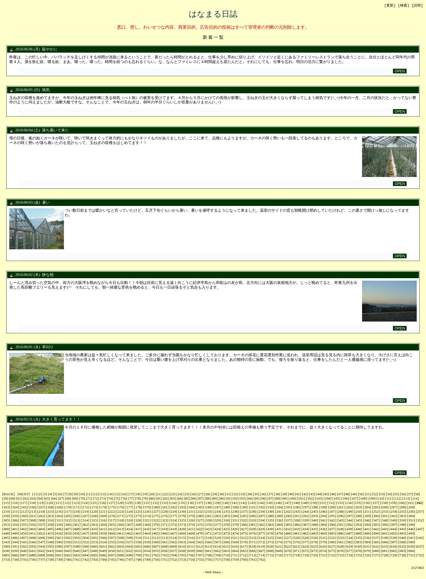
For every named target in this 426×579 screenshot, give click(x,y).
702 (155, 555)
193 (270, 507)
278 (182, 516)
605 (138, 547)
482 (305, 534)
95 (256, 499)
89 (214, 499)
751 (164, 560)
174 (103, 507)
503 (76, 538)
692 (67, 555)
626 (323, 547)
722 (331, 555)
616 (235, 547)
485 (332, 534)
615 (226, 547)
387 (305, 525)
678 (358, 551)
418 (164, 529)
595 (50, 547)
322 (155, 520)
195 (287, 507)
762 (261, 560)
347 (375, 520)
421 (191, 529)
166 (32, 507)
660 (199, 551)
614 (217, 547)
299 (367, 516)
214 (41, 512)
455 (67, 534)
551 (76, 542)
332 (243, 520)
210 (6, 512)
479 (279, 534)
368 (138, 525)
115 (6, 503)
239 (261, 512)
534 (349, 538)
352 (419, 520)
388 (314, 525)
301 (384, 516)
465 (155, 534)
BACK (8, 494)
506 (103, 538)
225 (138, 512)
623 (296, 547)
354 (15, 525)
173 (94, 507)
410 (94, 529)
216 (58, 512)
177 (129, 507)
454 (59, 534)
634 (393, 547)
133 (164, 503)
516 (191, 538)
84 (179, 499)
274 (147, 516)
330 (226, 520)
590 (6, 547)
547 (41, 542)
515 (182, 538)
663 (226, 551)
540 (402, 538)
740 (67, 560)
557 (129, 542)
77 (131, 499)
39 (284, 494)
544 (15, 542)
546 (32, 542)
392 (349, 525)
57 (410, 494)
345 (358, 520)
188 (226, 507)
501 (59, 538)
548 (50, 542)
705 (182, 555)
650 (111, 551)
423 (208, 529)
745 (111, 560)
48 (347, 494)
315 (94, 520)
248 (340, 512)
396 (384, 525)
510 (138, 538)
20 (151, 494)
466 (164, 534)
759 (235, 560)
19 (144, 494)
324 (173, 520)
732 (419, 555)
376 (208, 525)
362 (85, 525)
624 (305, 547)
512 (155, 538)
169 (59, 507)
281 (208, 516)
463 (138, 534)
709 (217, 555)
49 (354, 494)
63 (33, 499)
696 (103, 555)
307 (24, 520)
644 (59, 551)
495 (6, 538)
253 (384, 512)
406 (59, 529)
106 (345, 499)
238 (252, 512)
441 (367, 529)
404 (41, 529)
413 (120, 529)
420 (182, 529)
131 (146, 503)
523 (252, 538)
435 (314, 529)
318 (120, 520)
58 (417, 494)
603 (120, 547)
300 (376, 516)
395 (376, 525)
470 (199, 534)
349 (393, 520)
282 (217, 516)
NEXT (23, 494)
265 (67, 516)
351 (411, 520)
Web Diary (213, 572)
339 (305, 520)
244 (305, 512)
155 (357, 503)
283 (226, 516)
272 (129, 516)
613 (208, 547)
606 (147, 547)
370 (155, 525)
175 (111, 507)
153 (340, 503)
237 (243, 512)
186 (208, 507)
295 (332, 516)
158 (384, 503)
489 (367, 534)
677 (349, 551)
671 (296, 551)
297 (349, 516)
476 (252, 534)
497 (24, 538)
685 (6, 555)
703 (164, 555)
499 (41, 538)
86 (193, 499)
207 (393, 507)
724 (349, 555)
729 (393, 555)
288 (270, 516)
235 (226, 512)
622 (287, 547)
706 (191, 555)
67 (61, 499)
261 (32, 516)
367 (129, 525)
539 (393, 538)
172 (85, 507)
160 (401, 503)
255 (402, 512)
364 (103, 525)
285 (243, 516)
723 (340, 555)
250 (358, 512)
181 (164, 507)
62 (26, 499)
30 (221, 494)
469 (191, 534)
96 (263, 499)
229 (173, 512)
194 (279, 507)
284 (235, 516)
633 (384, 547)
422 (199, 529)
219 (85, 512)
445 (402, 529)
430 (270, 529)
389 (323, 525)
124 (84, 503)
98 (277, 499)
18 (137, 494)
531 (323, 538)
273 (138, 516)
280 (199, 516)
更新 (389, 5)
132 (155, 503)
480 (287, 534)
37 (270, 494)
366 (120, 525)
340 (314, 520)
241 (279, 512)
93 (242, 499)
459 (103, 534)
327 (199, 520)
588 (402, 542)
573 (270, 542)
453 (50, 534)
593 (32, 547)
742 (85, 560)
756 (208, 560)
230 (182, 512)
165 (24, 507)
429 (261, 529)
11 (88, 494)
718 (296, 555)
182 (173, 507)
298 (358, 516)
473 (226, 534)
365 (111, 525)
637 (419, 547)
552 (85, 542)
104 (327, 499)
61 (19, 499)
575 (287, 542)
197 (305, 507)
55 (396, 494)
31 (228, 494)
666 (252, 551)
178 (138, 507)
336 (279, 520)
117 (23, 503)
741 (76, 560)
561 (164, 542)
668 (270, 551)
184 (191, 507)
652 (129, 551)
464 (147, 534)
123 (76, 503)
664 (235, 551)
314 (85, 520)
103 (319, 499)
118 (32, 503)
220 (94, 512)
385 (287, 525)
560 (155, 542)
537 (375, 538)
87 (200, 499)
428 (252, 529)
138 (208, 503)
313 (76, 520)
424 (217, 529)
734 (15, 560)
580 (332, 542)
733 (6, 560)
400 (6, 529)
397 (393, 525)
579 (323, 542)
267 (85, 516)
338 (296, 520)
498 (32, 538)
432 (287, 529)
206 (384, 507)
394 (367, 525)
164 (15, 507)
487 (349, 534)
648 (94, 551)
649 (103, 551)
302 (393, 516)
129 (128, 503)
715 (270, 555)
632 (375, 547)
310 (50, 520)
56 (402, 494)
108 (363, 499)
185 (199, 507)
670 (287, 551)
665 (243, 551)
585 (376, 542)
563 (182, 542)
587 (393, 542)
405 (50, 529)
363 (94, 525)
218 (76, 512)
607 (155, 547)
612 (199, 547)
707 (199, 555)
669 (279, 551)
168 (50, 507)
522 (243, 538)
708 (208, 555)
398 (402, 525)
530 (314, 538)
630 (358, 547)
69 (75, 499)
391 (340, 525)
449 (15, 534)
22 (165, 494)
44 (319, 494)
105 (336, 499)
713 (252, 555)
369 (147, 525)
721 (323, 555)
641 (32, 551)
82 (166, 499)
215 (50, 512)
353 (6, 525)
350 (402, 520)
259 (15, 516)
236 (235, 512)
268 (94, 516)
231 (191, 512)
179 (147, 507)
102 (310, 499)
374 (191, 525)
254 (393, 512)
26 (193, 494)
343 (340, 520)
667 (261, 551)
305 (6, 520)
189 (235, 507)
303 (402, 516)
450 (24, 534)
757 (217, 560)
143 (252, 503)
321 (146, 520)
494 (411, 534)
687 (24, 555)
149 (304, 503)
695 (94, 555)
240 (270, 512)
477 (261, 534)
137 (199, 503)
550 (67, 542)
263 (50, 516)
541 (411, 538)
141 (234, 503)
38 (277, 494)
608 (164, 547)
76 (124, 499)
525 (270, 538)
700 (138, 555)
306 (15, 520)
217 (67, 512)
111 (389, 499)
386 (296, 525)
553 (94, 542)
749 (147, 560)
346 (367, 520)
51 (368, 494)
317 (111, 520)
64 (40, 499)
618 (252, 547)
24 (179, 494)
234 (217, 512)
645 (67, 551)
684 (411, 551)
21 (158, 494)
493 (402, 534)
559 (147, 542)
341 (323, 520)
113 (406, 499)
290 (287, 516)
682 (393, 551)
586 (384, 542)
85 (187, 499)
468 (182, 534)
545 (24, 542)
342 (331, 520)
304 (411, 516)
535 (358, 538)
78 (138, 499)
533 (340, 538)
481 (296, 534)
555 (111, 542)
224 (129, 512)
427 (243, 529)
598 (76, 547)
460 (111, 534)
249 (349, 512)
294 (323, 516)
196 (296, 507)
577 (305, 542)
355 (24, 525)
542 (419, 538)
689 (41, 555)
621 (279, 547)
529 (305, 538)
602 (111, 547)
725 (358, 555)
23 (172, 494)
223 (120, 512)
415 (138, 529)
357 (41, 525)
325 (182, 520)
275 (155, 516)
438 (340, 529)
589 (411, 542)
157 (375, 503)
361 (76, 525)
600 (94, 547)
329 (217, 520)
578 (314, 542)
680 (376, 551)
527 (287, 538)
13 (102, 494)
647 (85, 551)
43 (312, 494)
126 (102, 503)
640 (24, 551)
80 (152, 499)
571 (252, 542)
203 (358, 507)
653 (138, 551)
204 (367, 507)
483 (314, 534)
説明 (417, 5)
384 (279, 525)
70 (82, 499)
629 (349, 547)
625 (314, 547)
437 (331, 529)
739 (59, 560)
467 (173, 534)
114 (415, 499)
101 (301, 499)
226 (146, 512)
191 (252, 507)
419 (173, 529)
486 (340, 534)
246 (323, 512)
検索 (403, 5)
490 (376, 534)
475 (243, 534)
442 (375, 529)
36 (263, 494)
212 (23, 512)
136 (190, 503)
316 (102, 520)
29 (214, 494)
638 (6, 551)
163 (6, 507)
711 (235, 555)
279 (191, 516)
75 (117, 499)
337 (287, 520)
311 (59, 520)
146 (278, 503)
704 (173, 555)
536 (367, 538)
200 (332, 507)
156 (366, 503)
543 (6, 542)
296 (340, 516)
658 (182, 551)
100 (292, 499)
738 (50, 560)
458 (94, 534)
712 (243, 555)
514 (173, 538)
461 (120, 534)
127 (111, 503)
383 (270, 525)
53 (382, 494)
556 (120, 542)
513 (164, 538)
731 (411, 555)
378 (226, 525)
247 (331, 512)
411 (103, 529)
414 (129, 529)
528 (296, 538)
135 (181, 503)
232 (199, 512)
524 (261, 538)
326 (191, 520)
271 (120, 516)
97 (270, 499)
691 (59, 555)
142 (243, 503)
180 (155, 507)
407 (67, 529)
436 (323, 529)
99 (284, 499)
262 (41, 516)
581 (340, 542)
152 (331, 503)
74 (110, 499)
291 (296, 516)
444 (393, 529)
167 (41, 507)
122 (67, 503)
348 (384, 520)
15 (116, 494)
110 (380, 499)
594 (41, 547)
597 (67, 547)
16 (123, 494)
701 (147, 555)
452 (41, 534)
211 (15, 512)
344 (349, 520)
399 (411, 525)
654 (147, 551)
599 (85, 547)
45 (326, 494)
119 (40, 503)
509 (129, 538)
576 (296, 542)
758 (226, 560)
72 (96, 499)
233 (208, 512)
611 (191, 547)
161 (410, 503)
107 (354, 499)
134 (172, 503)
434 (305, 529)
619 (261, 547)
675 (332, 551)
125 (93, 503)
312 (67, 520)
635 (402, 547)
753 (182, 560)
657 (173, 551)
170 (67, 507)
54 (388, 494)
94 (249, 499)
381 (252, 525)
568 (226, 542)
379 (235, 525)
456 (76, 534)
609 (173, 547)
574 (279, 542)
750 (155, 560)
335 (270, 520)
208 (402, 507)
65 (47, 499)
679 (367, 551)
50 (361, 494)
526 (279, 538)
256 (411, 512)
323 (164, 520)
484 (323, 534)
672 (305, 551)
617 (243, 547)
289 (279, 516)
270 (111, 516)
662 (217, 551)
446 (411, 529)
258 (6, 516)
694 (85, 555)
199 (323, 507)
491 (384, 534)
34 (249, 494)
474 (235, 534)
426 (235, 529)
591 (15, 547)
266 (76, 516)
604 (129, 547)
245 (314, 512)
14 (109, 494)
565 (199, 542)
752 (173, 560)
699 (129, 555)
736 (32, 560)
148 (296, 503)
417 (155, 529)
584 (367, 542)
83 (173, 499)
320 (138, 520)
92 (235, 499)
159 (393, 503)
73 (103, 499)
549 (59, 542)
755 (199, 560)
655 (155, 551)
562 (173, 542)
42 (305, 494)
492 (393, 534)
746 (120, 560)
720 (314, 555)
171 (76, 507)
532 (331, 538)
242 (287, 512)
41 (298, 494)
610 (182, 547)
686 (15, 555)
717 (287, 555)
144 (260, 503)
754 (191, 560)
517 (199, 538)
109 (371, 499)
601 (103, 547)
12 (95, 494)
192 (261, 507)
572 (261, 542)
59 (5, 499)
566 (208, 542)
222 (111, 512)
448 (6, 534)
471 (208, 534)
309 (41, 520)
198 (314, 507)
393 (358, 525)
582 (349, 542)
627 (331, 547)
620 (270, 547)
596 (59, 547)
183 (182, 507)
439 (349, 529)
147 (287, 503)
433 (296, 529)
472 (217, 534)
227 (155, 512)
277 (173, 516)
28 (207, 494)
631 (367, 547)
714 (261, 555)
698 (120, 555)
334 (261, 520)
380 (243, 525)
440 (358, 529)
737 (41, 560)
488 (358, 534)
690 (50, 555)
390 (332, 525)
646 (76, 551)
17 (130, 494)
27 (200, 494)
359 (59, 525)
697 (111, 555)
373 (182, 525)
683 (402, 551)
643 (50, 551)
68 (68, 499)
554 (103, 542)
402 (24, 529)
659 (191, 551)
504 (85, 538)
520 (226, 538)
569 (235, 542)
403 (32, 529)
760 (243, 560)
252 (375, 512)
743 (94, 560)
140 (225, 503)
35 (256, 494)
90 (221, 499)
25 (186, 494)
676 (340, 551)
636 (411, 547)
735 (24, 560)
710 (226, 555)
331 (235, 520)
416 (146, 529)
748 (138, 560)
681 (384, 551)
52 (375, 494)
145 (269, 503)
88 (207, 499)
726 (367, 555)
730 (402, 555)
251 (367, 512)
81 (158, 499)
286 (252, 516)
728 (384, 555)
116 (14, 503)
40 (291, 494)
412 (111, 529)
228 (164, 512)
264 (59, 516)
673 (314, 551)
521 (235, 538)
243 (296, 512)
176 (120, 507)
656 (164, 551)
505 (94, 538)
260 (24, 516)
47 (340, 494)
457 (85, 534)
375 (199, 525)
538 (384, 538)
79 (144, 499)
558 (138, 542)
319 (129, 520)
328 (208, 520)
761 (252, 560)
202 (349, 507)
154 (348, 503)
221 (102, 512)
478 (270, 534)
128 (120, 503)
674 (323, 551)
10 (82, 494)
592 (24, 547)
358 (50, 525)
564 (191, 542)
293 (314, 516)
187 (217, 507)
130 (137, 503)
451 (32, 534)
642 (41, 551)
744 (103, 560)
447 (419, 529)
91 (228, 499)
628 (340, 547)
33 (242, 494)
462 (129, 534)
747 (129, 560)
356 (32, 525)
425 (226, 529)
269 (103, 516)
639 (15, 551)
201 (340, 507)
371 (164, 525)
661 (208, 551)
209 (411, 507)
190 (243, 507)
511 (147, 538)
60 (12, 499)
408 (76, 529)
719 (305, 555)
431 (279, 529)
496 (15, 538)
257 (419, 512)
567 (217, 542)
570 (243, 542)
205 (376, 507)
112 (397, 499)
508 (120, 538)
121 (58, 503)
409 (85, 529)
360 (67, 525)
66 (54, 499)
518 (208, 538)
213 (32, 512)
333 (252, 520)
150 (313, 503)
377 (217, 525)
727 (375, 555)
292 (305, 516)
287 (261, 516)
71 (89, 499)
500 (50, 538)
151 (322, 503)
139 (216, 503)
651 (120, 551)
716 (279, 555)
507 (111, 538)
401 (15, 529)
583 (358, 542)
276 (164, 516)
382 (261, 525)
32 (235, 494)
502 (67, 538)
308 (32, 520)
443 (384, 529)
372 (173, 525)
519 (217, 538)
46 (333, 494)
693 (76, 555)
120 (49, 503)
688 (32, 555)
